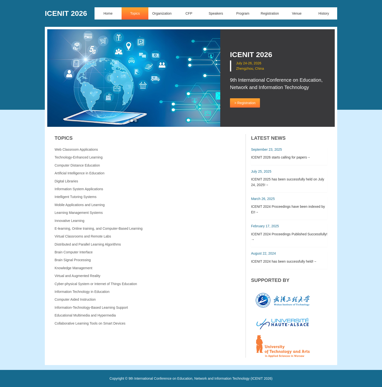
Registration (270, 13)
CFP (188, 13)
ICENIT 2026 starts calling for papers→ (280, 157)
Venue (297, 13)
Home (108, 13)
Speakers (216, 13)
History (323, 13)
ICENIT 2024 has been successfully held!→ (284, 261)
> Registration (245, 103)
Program (242, 13)
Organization (162, 13)
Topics (135, 13)
